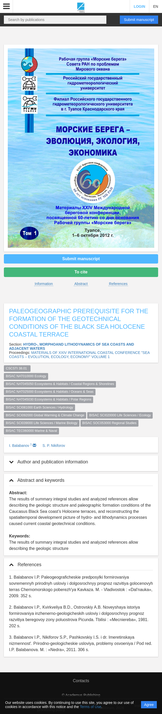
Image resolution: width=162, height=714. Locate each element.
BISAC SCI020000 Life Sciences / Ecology (120, 415)
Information (44, 284)
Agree (149, 705)
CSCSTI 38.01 (17, 368)
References (118, 284)
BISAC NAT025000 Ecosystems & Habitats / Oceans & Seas (50, 392)
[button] (6, 6)
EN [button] (155, 6)
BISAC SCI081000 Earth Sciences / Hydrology (39, 407)
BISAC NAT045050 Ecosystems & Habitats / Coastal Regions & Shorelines (60, 384)
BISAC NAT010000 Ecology (26, 376)
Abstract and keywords (36, 480)
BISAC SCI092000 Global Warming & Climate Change (45, 415)
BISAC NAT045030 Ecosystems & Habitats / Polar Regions (48, 399)
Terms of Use (90, 707)
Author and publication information (48, 461)
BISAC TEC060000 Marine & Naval (31, 431)
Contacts (81, 681)
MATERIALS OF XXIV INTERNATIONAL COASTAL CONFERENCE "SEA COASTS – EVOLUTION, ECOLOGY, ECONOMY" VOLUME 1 (79, 355)
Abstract (80, 284)
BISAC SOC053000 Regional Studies (109, 423)
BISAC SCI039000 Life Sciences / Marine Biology (42, 423)
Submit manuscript (139, 20)
